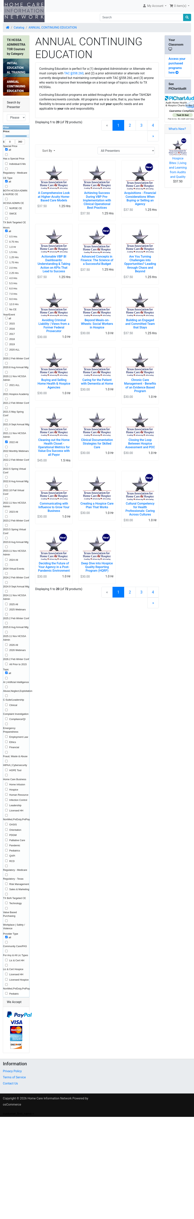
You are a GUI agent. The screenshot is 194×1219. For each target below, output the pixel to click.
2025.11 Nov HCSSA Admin (14, 638)
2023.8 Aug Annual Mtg (15, 542)
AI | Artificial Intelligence (16, 682)
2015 (12, 323)
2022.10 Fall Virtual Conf (13, 492)
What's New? (177, 129)
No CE (13, 309)
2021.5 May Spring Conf (13, 413)
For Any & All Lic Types (15, 955)
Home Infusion (17, 784)
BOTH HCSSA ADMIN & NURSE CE (15, 192)
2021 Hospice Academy (16, 394)
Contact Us (10, 1083)
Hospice (13, 789)
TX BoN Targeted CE (14, 222)
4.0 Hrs (13, 278)
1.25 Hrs (14, 257)
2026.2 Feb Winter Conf (16, 659)
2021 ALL (14, 385)
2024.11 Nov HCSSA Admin (14, 597)
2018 (12, 339)
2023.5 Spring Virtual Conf (14, 531)
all (10, 149)
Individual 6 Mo (17, 164)
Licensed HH (16, 810)
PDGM (13, 835)
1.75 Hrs (14, 262)
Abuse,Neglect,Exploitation (17, 691)
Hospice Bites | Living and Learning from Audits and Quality (178, 168)
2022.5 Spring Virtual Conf (14, 470)
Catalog (19, 27)
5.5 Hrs (13, 283)
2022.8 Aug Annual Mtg (15, 481)
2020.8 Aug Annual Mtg (15, 367)
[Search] (141, 17)
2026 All (13, 645)
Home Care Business (14, 779)
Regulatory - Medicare (15, 172)
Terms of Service (14, 1077)
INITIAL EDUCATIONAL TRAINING (16, 67)
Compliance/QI (17, 719)
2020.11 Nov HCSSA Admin (14, 378)
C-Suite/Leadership (13, 699)
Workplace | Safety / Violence (14, 926)
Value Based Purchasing (10, 914)
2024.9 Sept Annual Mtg (16, 586)
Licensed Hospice (19, 979)
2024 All (13, 559)
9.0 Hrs (13, 299)
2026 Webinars (17, 650)
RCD (12, 861)
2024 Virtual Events (13, 568)
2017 (12, 333)
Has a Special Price (13, 158)
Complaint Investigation (16, 714)
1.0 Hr (12, 246)
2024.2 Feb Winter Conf (16, 577)
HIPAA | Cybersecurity (15, 765)
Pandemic (14, 845)
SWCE (13, 213)
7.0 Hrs (13, 293)
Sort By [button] (47, 151)
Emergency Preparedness (10, 730)
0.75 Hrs (14, 241)
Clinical (13, 705)
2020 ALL (14, 349)
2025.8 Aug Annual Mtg (15, 627)
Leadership (15, 805)
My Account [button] (153, 6)
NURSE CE (15, 208)
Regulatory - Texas (13, 878)
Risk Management (19, 884)
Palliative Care (17, 840)
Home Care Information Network (50, 1098)
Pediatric (14, 993)
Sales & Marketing (19, 889)
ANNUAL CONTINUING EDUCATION (53, 27)
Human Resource (19, 794)
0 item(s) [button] (178, 6)
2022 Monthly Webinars (16, 451)
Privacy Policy (12, 1071)
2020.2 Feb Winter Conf (16, 358)
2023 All (13, 511)
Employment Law (18, 737)
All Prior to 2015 (18, 664)
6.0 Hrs (13, 288)
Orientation (15, 829)
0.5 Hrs (13, 236)
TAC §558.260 (74, 73)
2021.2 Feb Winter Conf (16, 402)
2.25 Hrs (14, 273)
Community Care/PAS (15, 946)
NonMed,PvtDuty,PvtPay (16, 819)
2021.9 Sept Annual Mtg (16, 424)
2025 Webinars (17, 609)
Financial (14, 747)
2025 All (13, 604)
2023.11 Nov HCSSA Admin (14, 552)
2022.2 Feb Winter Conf (16, 459)
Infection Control (18, 800)
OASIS (13, 824)
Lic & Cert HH (16, 960)
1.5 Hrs (13, 252)
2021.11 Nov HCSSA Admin (14, 435)
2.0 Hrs (13, 267)
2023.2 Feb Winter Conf (16, 520)
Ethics (12, 742)
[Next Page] (153, 136)
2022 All (13, 442)
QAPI (12, 855)
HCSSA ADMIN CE (13, 203)
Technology (15, 903)
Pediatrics (14, 850)
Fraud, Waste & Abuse (15, 756)
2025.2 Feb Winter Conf (16, 618)
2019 (12, 344)
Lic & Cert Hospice (13, 969)
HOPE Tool (15, 770)
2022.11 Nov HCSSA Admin (14, 504)
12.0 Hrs (14, 304)
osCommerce (12, 1104)
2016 (12, 328)
